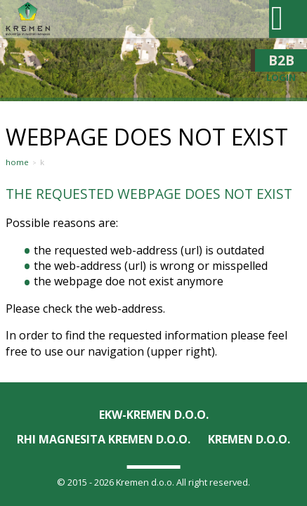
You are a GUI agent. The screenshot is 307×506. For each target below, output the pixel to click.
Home (17, 162)
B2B (281, 60)
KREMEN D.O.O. (249, 439)
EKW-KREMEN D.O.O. (154, 414)
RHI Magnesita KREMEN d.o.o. (103, 439)
